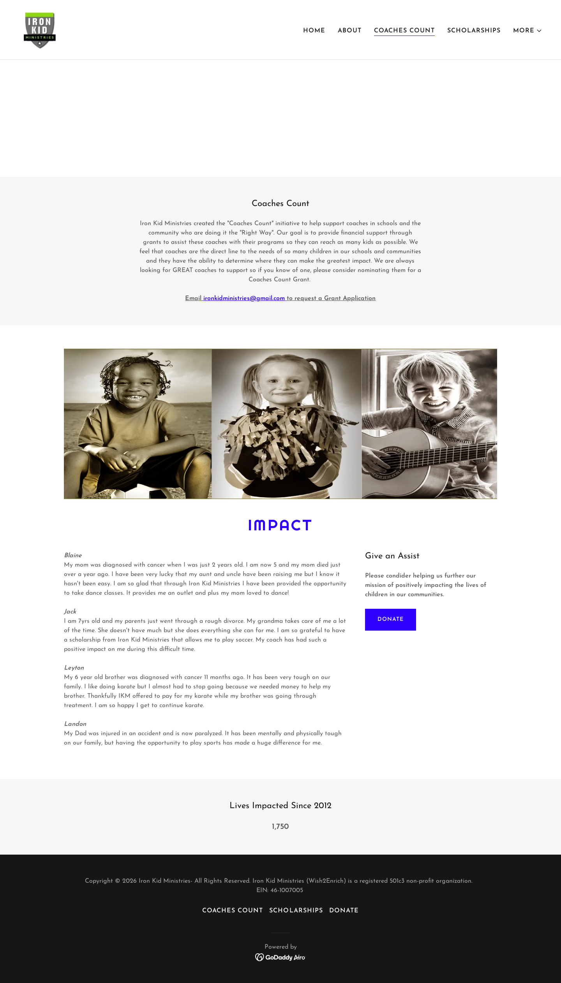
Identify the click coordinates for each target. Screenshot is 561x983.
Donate (390, 619)
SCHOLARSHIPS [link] (474, 31)
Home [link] (314, 31)
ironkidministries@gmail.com (244, 298)
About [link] (350, 31)
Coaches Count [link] (404, 31)
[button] (527, 31)
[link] (41, 29)
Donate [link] (344, 911)
